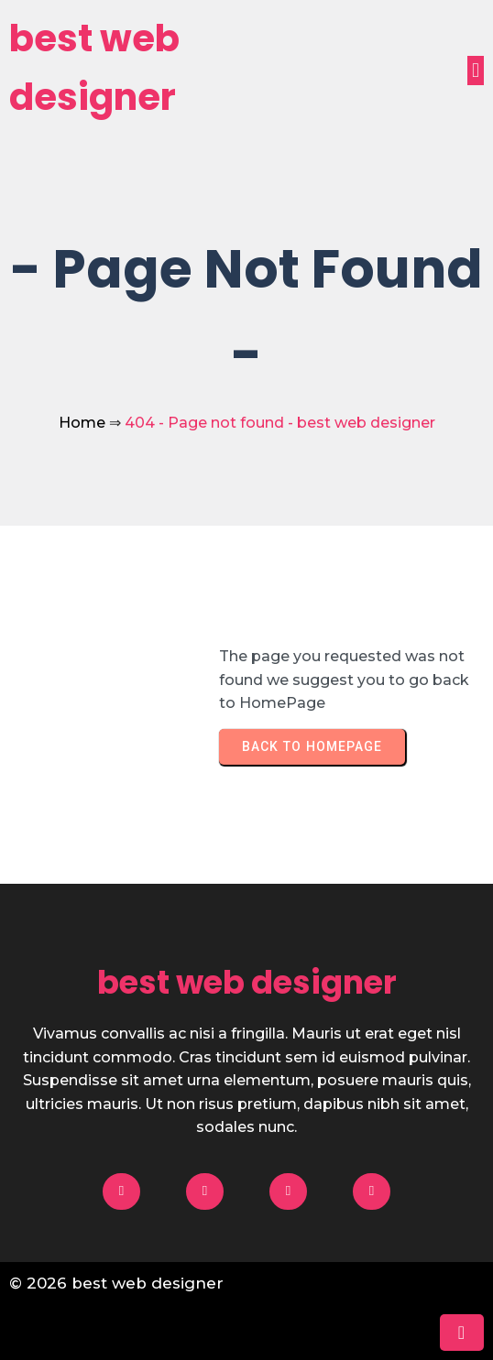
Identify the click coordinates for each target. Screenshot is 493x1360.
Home (82, 422)
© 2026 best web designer (116, 1283)
